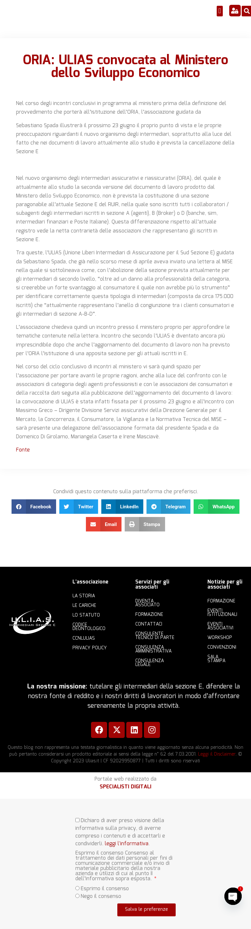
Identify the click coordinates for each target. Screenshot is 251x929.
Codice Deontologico (88, 626)
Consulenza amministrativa (153, 649)
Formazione (149, 614)
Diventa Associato (147, 603)
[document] (125, 864)
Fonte (23, 450)
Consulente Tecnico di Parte (154, 635)
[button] (220, 11)
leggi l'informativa (126, 837)
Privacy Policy (89, 648)
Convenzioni (221, 647)
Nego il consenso (101, 890)
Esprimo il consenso (105, 882)
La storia (83, 596)
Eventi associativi (220, 626)
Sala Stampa (216, 658)
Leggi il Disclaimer (217, 754)
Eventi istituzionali (222, 612)
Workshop (219, 637)
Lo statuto (86, 615)
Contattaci (148, 624)
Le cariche (84, 605)
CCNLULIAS (83, 638)
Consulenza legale (149, 662)
